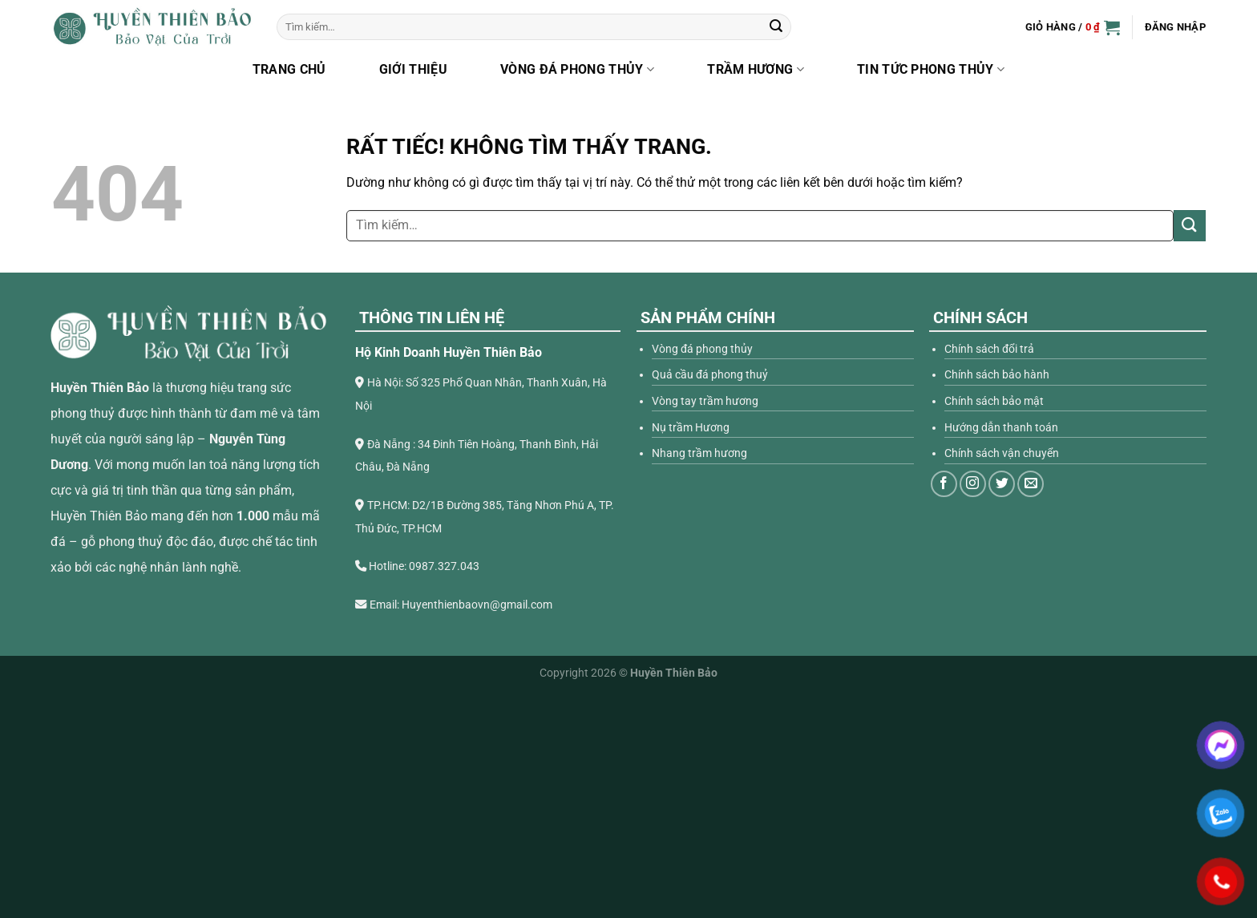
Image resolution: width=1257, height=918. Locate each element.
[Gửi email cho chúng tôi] (1030, 484)
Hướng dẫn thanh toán (1001, 428)
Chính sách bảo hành (996, 375)
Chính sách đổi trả (989, 349)
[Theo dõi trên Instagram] (973, 484)
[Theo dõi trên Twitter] (1001, 484)
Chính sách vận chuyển (1001, 453)
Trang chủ (289, 69)
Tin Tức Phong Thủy (930, 70)
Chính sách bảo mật (994, 401)
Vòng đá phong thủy (577, 70)
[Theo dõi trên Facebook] (944, 484)
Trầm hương (755, 70)
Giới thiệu (413, 69)
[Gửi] (776, 27)
